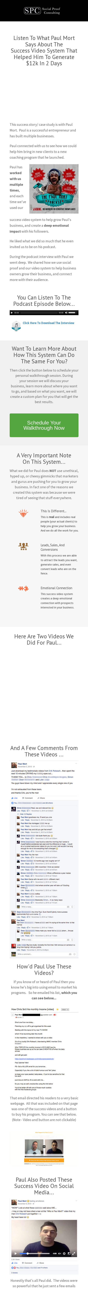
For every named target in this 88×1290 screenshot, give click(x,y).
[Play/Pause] (11, 312)
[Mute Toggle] (66, 312)
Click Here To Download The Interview (48, 323)
